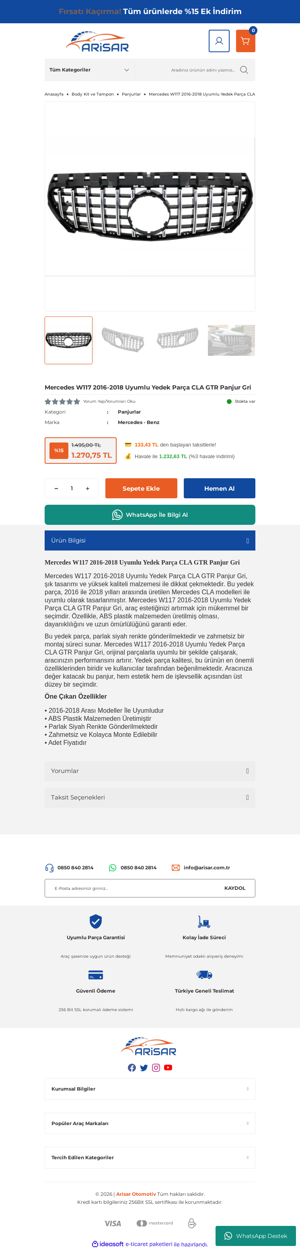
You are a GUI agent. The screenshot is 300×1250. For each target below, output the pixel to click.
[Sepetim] (245, 41)
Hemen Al (219, 488)
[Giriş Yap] (219, 41)
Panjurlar (129, 412)
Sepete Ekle (141, 488)
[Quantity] (71, 488)
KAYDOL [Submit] (234, 888)
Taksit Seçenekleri (78, 797)
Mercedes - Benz (139, 422)
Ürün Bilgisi (68, 540)
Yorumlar (65, 771)
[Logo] (99, 41)
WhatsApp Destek (255, 1236)
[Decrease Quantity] (56, 488)
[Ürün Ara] (195, 70)
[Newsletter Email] (150, 888)
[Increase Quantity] (87, 488)
